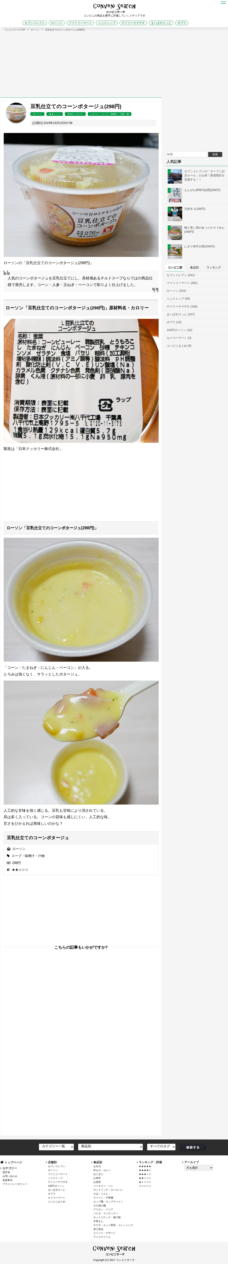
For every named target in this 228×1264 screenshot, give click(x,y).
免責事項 (7, 1180)
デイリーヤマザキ (133, 23)
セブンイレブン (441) (181, 275)
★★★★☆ (145, 1170)
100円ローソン (56, 1185)
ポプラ (181, 23)
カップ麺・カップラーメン (108, 1201)
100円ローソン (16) (179, 330)
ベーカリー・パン (103, 1185)
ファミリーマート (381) (182, 283)
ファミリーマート (80, 23)
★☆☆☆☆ (145, 1182)
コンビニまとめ (56, 1201)
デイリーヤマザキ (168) (182, 306)
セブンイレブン (35, 23)
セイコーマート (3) (179, 337)
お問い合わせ (9, 1176)
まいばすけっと (161, 23)
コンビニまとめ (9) (179, 345)
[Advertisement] (114, 62)
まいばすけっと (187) (181, 314)
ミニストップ (106, 23)
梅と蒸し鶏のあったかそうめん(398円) (196, 230)
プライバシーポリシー (14, 1184)
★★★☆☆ (145, 1174)
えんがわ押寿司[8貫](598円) (194, 190)
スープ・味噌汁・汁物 (28, 856)
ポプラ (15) (174, 322)
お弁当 (97, 1166)
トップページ (13, 1162)
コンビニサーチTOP (15, 29)
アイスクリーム (102, 1237)
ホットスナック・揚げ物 (107, 1217)
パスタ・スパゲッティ (105, 1213)
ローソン (57, 23)
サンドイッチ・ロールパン (108, 1189)
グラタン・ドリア (103, 1209)
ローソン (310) (176, 290)
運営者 (6, 1172)
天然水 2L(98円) (186, 209)
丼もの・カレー (102, 1170)
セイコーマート (56, 1197)
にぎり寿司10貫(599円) (191, 246)
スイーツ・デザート (104, 1233)
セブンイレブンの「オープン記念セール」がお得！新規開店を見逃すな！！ (196, 175)
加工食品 (98, 1229)
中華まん (98, 1221)
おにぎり (98, 1174)
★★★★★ (145, 1166)
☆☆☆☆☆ (145, 1185)
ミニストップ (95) (178, 298)
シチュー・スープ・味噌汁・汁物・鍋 (109, 114)
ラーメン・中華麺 (103, 1197)
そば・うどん (100, 1193)
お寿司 (97, 1178)
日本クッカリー (75, 114)
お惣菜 (97, 1182)
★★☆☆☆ (54, 114)
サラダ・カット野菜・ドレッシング (113, 1225)
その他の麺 (99, 1205)
